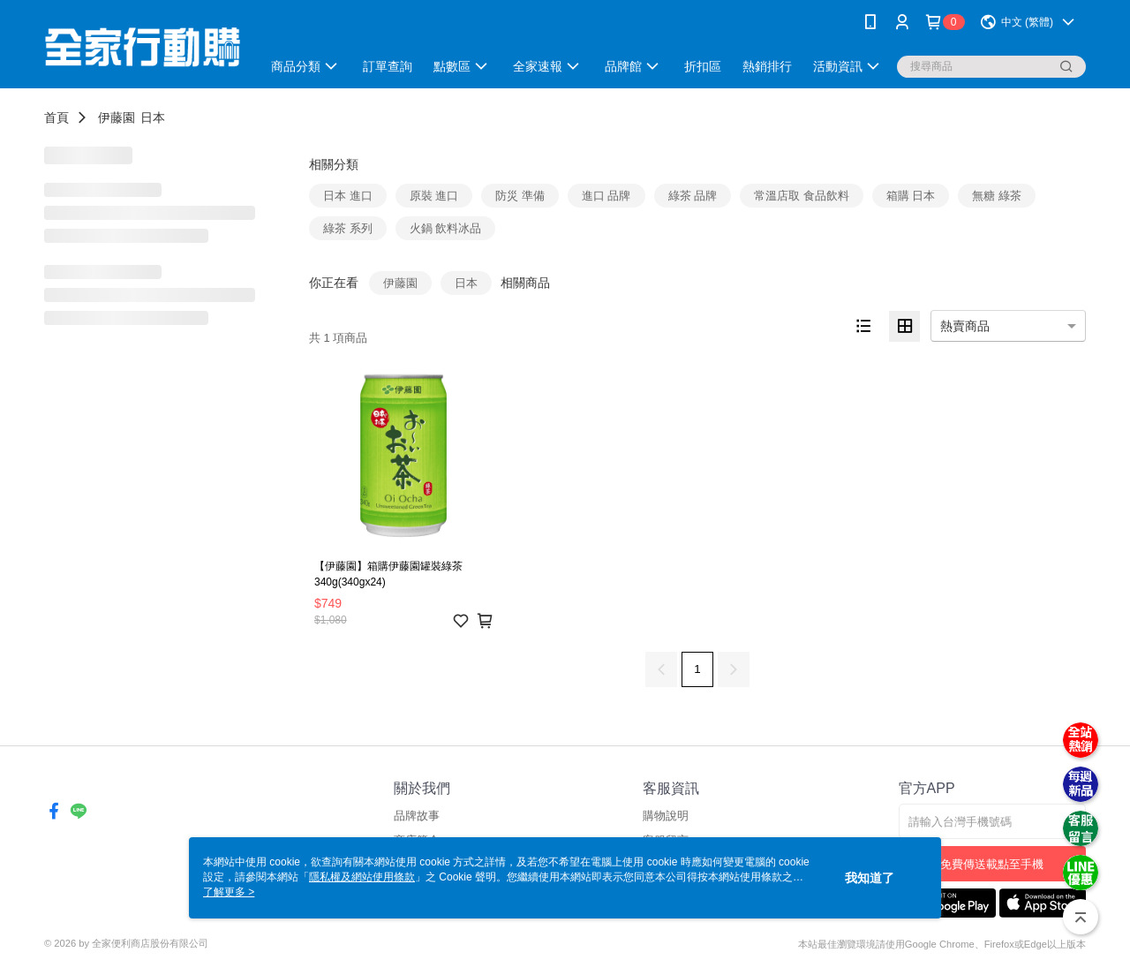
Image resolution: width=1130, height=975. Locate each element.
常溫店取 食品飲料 (801, 195)
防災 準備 (520, 195)
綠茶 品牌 (693, 195)
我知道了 (869, 878)
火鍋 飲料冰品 (446, 228)
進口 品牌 (606, 195)
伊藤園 (116, 117)
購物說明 (666, 815)
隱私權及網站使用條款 (362, 877)
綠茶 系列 (348, 228)
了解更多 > (228, 892)
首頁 (56, 117)
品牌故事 (417, 815)
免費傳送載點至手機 (991, 864)
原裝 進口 (434, 195)
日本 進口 (348, 195)
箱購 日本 (911, 195)
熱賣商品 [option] (965, 326)
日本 (152, 117)
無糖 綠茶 (996, 195)
